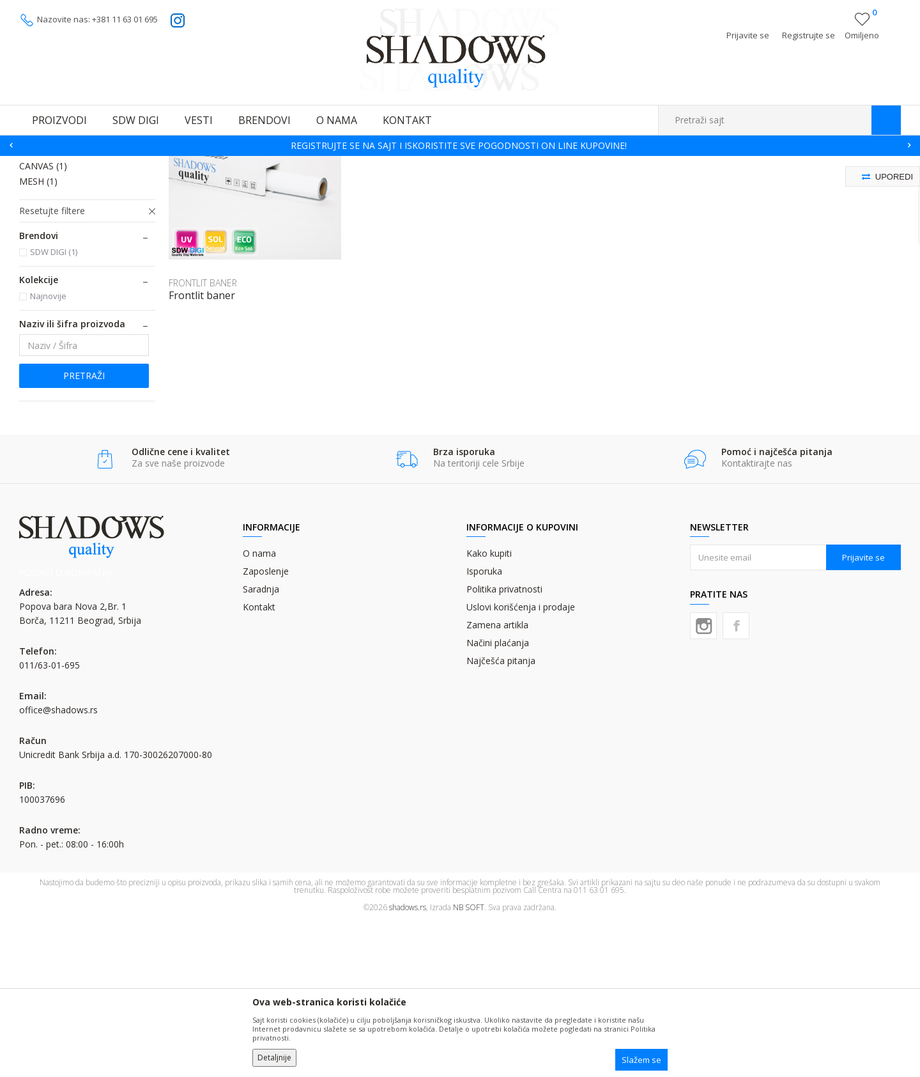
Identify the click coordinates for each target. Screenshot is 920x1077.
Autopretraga (583, 183)
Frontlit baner (202, 451)
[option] (460, 146)
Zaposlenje (266, 727)
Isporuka (484, 727)
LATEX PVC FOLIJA (64, 231)
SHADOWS (38, 164)
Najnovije (48, 452)
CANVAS (43, 322)
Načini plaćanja (497, 799)
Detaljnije (274, 1057)
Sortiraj (640, 183)
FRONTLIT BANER (64, 276)
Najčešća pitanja (500, 816)
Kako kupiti (489, 709)
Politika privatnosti (504, 745)
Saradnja (261, 745)
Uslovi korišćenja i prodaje (520, 763)
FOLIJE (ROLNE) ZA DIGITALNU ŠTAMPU (313, 164)
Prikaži (765, 183)
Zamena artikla (497, 781)
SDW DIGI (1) (53, 408)
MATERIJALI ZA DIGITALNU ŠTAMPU (172, 164)
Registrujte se (808, 35)
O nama (259, 709)
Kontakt (259, 763)
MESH (38, 337)
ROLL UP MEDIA (60, 306)
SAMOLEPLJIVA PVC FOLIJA (82, 216)
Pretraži (84, 531)
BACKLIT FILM (56, 291)
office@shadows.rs (58, 866)
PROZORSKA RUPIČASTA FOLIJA (71, 253)
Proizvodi (83, 164)
